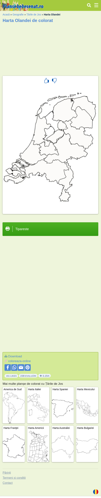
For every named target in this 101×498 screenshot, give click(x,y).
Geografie (18, 14)
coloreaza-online (19, 361)
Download (15, 356)
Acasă (6, 14)
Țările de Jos (33, 14)
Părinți (7, 472)
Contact (8, 482)
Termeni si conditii (14, 477)
